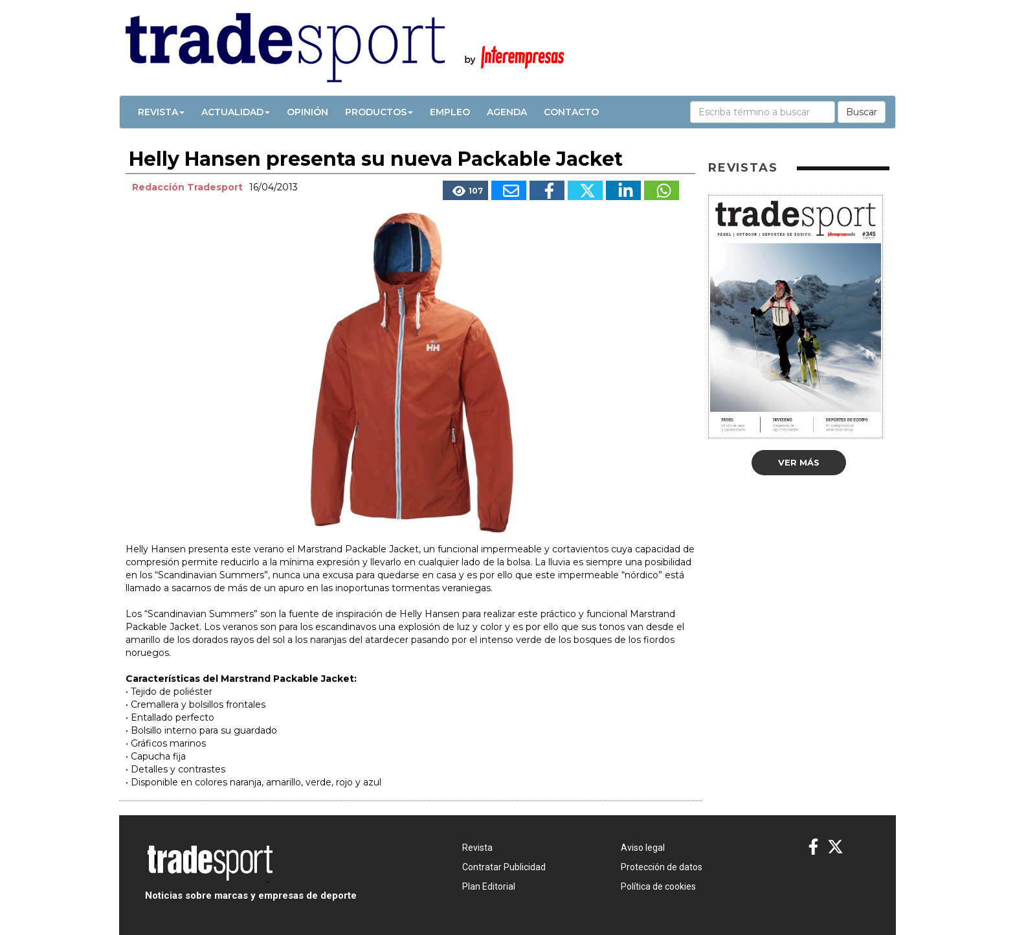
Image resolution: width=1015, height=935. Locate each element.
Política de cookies (658, 886)
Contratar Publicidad (504, 867)
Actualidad (235, 112)
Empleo (450, 112)
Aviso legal (643, 847)
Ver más (799, 462)
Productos (379, 112)
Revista (161, 112)
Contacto (571, 112)
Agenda (507, 112)
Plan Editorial (488, 886)
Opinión (307, 112)
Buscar (861, 112)
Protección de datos (661, 867)
